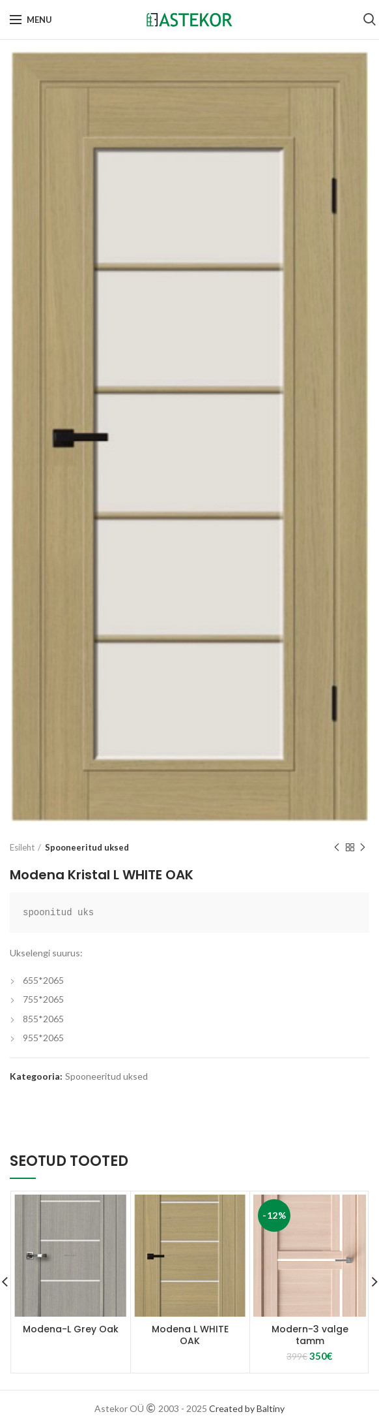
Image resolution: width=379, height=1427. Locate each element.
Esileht (22, 847)
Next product (363, 848)
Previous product (337, 848)
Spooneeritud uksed (87, 847)
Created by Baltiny (247, 1408)
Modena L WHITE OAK (190, 1335)
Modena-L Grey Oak (71, 1329)
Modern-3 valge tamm (310, 1335)
